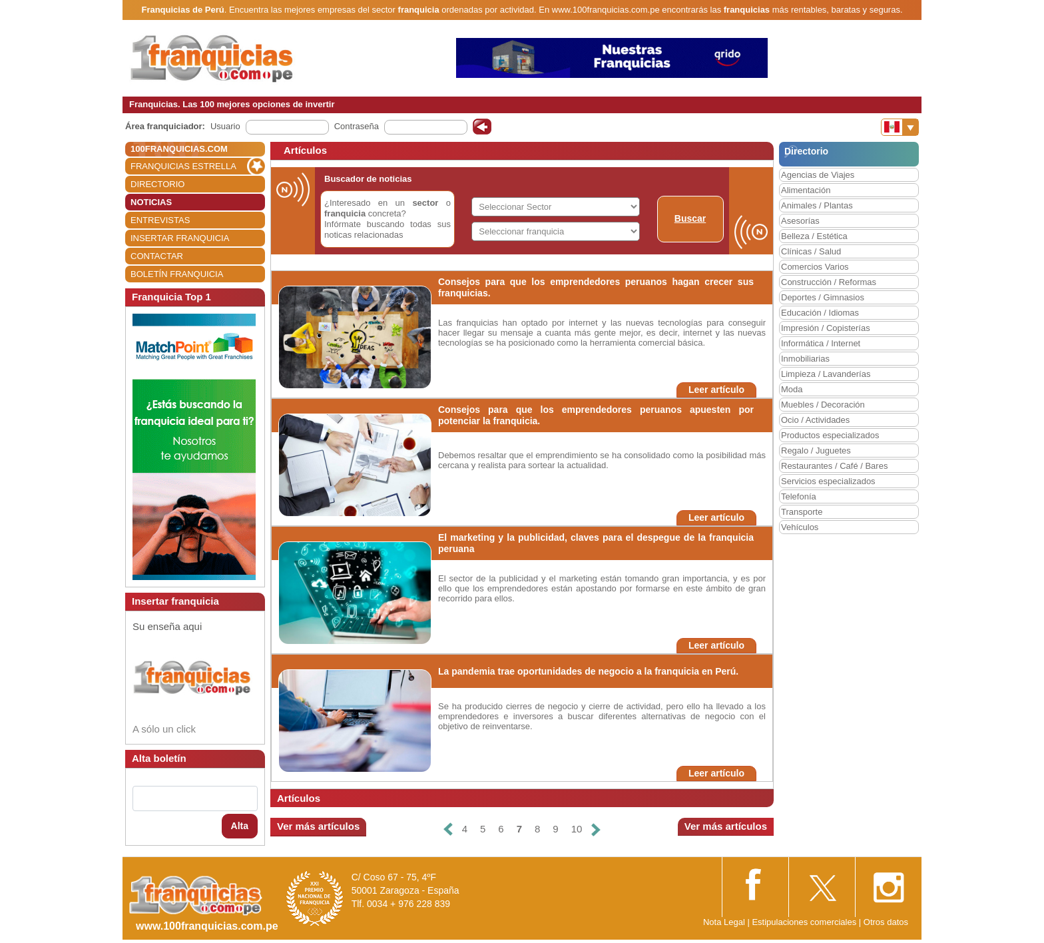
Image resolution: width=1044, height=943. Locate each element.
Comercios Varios (815, 267)
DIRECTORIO (157, 184)
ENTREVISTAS (160, 220)
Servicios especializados (828, 481)
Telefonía (798, 496)
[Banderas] (900, 127)
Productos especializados (830, 435)
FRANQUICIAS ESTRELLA (183, 166)
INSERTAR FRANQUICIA (179, 238)
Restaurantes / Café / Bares (834, 466)
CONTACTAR (156, 256)
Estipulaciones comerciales (805, 922)
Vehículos (799, 527)
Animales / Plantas (817, 205)
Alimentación (805, 190)
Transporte (801, 512)
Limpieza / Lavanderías (825, 374)
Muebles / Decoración (823, 405)
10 (577, 828)
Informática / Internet (820, 343)
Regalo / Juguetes (816, 451)
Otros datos (886, 922)
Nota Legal (724, 922)
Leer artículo (716, 389)
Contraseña (356, 126)
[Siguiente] (596, 829)
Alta (239, 825)
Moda (792, 389)
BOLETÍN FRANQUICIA (176, 274)
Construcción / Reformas (828, 282)
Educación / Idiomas (820, 313)
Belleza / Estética (814, 236)
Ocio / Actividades (815, 420)
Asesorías (800, 221)
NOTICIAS (151, 202)
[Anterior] (447, 829)
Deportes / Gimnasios (822, 297)
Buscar (690, 218)
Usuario (225, 126)
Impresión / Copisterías (825, 328)
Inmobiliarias (805, 359)
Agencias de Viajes (817, 175)
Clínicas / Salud (811, 251)
